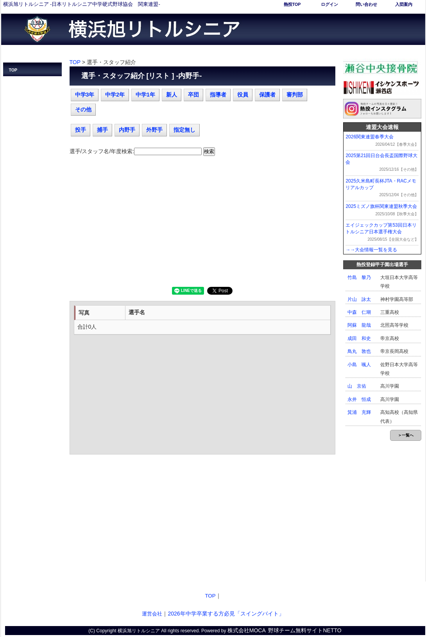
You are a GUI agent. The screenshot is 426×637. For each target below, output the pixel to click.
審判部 (294, 94)
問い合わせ (366, 4)
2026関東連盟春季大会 (369, 137)
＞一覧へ (405, 435)
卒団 (193, 94)
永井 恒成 (359, 399)
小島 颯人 (359, 364)
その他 (83, 109)
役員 (242, 94)
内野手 (127, 130)
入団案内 (403, 4)
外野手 (154, 130)
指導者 (218, 94)
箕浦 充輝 (359, 412)
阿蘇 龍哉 (359, 325)
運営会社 (152, 614)
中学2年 (115, 94)
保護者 (267, 94)
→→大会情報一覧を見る (371, 249)
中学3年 (85, 94)
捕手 (102, 130)
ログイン (329, 4)
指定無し (184, 130)
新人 (171, 94)
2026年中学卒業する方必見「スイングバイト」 (226, 613)
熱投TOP (292, 4)
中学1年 (145, 94)
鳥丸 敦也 (359, 351)
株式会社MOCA (246, 630)
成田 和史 (359, 338)
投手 (80, 130)
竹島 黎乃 (359, 277)
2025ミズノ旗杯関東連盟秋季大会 (381, 206)
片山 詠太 (359, 299)
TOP (13, 70)
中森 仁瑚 (359, 312)
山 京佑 (356, 386)
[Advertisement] (202, 224)
